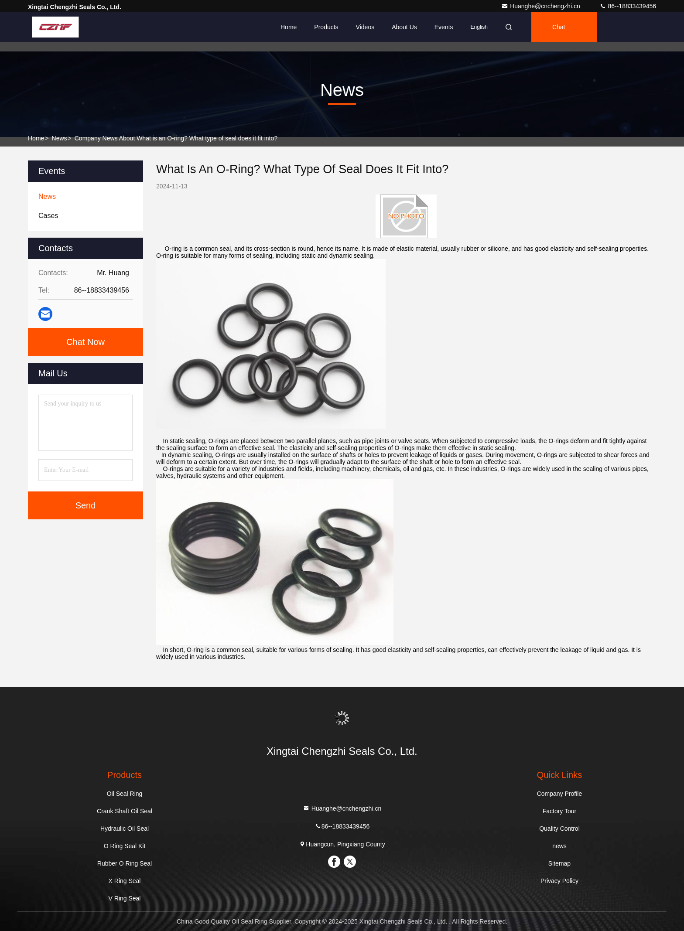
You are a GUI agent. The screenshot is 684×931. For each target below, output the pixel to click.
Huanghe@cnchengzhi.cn (541, 6)
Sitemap (559, 863)
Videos (365, 27)
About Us (404, 27)
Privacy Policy (559, 880)
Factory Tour (560, 811)
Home (288, 27)
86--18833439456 (627, 6)
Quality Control (559, 828)
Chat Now (85, 342)
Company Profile (559, 793)
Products (326, 27)
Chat (558, 27)
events (443, 27)
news (59, 138)
